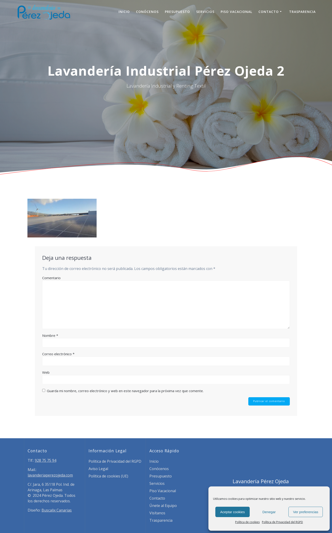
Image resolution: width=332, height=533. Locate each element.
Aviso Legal (98, 468)
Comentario (51, 277)
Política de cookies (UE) (108, 476)
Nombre (50, 335)
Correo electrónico (58, 354)
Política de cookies (247, 522)
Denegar (269, 512)
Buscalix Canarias (57, 510)
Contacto (268, 11)
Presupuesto (177, 11)
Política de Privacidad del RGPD (282, 522)
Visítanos (157, 512)
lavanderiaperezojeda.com (50, 475)
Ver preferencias (305, 512)
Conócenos (147, 11)
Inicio (124, 11)
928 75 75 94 (45, 460)
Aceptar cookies (232, 512)
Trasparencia (302, 11)
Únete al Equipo (163, 505)
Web (46, 372)
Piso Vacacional (236, 11)
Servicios (205, 11)
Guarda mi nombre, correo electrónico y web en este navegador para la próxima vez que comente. (125, 390)
